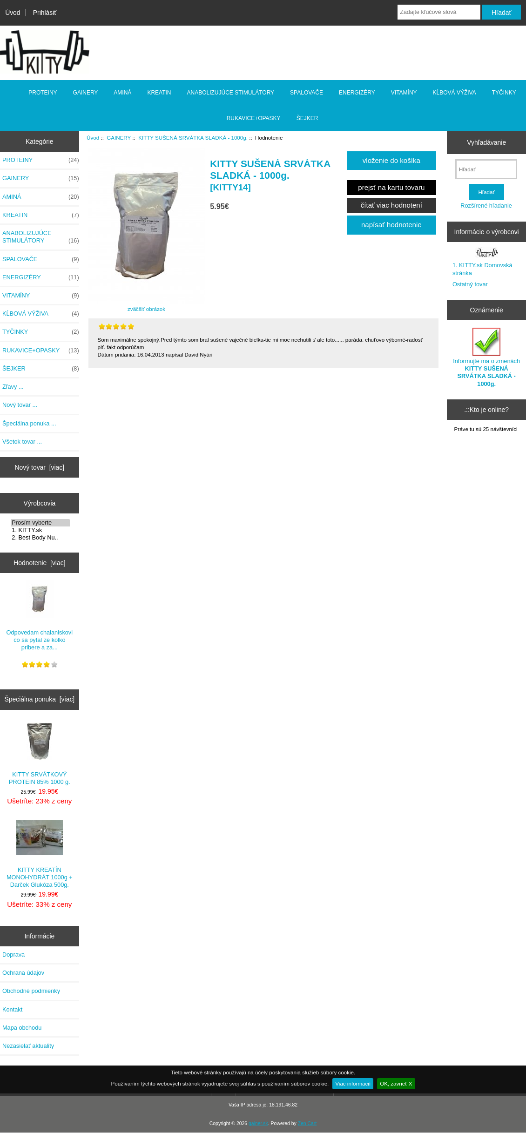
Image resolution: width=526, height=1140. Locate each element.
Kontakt (12, 1009)
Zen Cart (307, 1123)
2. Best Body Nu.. (40, 537)
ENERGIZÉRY (357, 92)
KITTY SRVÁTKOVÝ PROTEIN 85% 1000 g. (39, 753)
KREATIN (159, 92)
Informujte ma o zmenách (486, 357)
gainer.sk (258, 1123)
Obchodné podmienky (31, 990)
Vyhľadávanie (486, 142)
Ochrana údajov (23, 972)
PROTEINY (42, 92)
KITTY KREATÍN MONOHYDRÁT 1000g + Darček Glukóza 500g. (40, 854)
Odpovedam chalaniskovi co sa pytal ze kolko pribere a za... (40, 615)
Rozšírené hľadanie (486, 205)
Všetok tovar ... (22, 441)
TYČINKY (504, 92)
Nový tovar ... (19, 404)
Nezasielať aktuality (28, 1045)
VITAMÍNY (404, 92)
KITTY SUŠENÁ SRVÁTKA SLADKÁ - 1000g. (193, 138)
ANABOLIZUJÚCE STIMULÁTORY (231, 92)
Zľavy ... (13, 386)
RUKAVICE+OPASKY (254, 118)
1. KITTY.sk (40, 530)
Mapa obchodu (21, 1027)
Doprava (13, 954)
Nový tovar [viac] (40, 467)
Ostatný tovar (470, 284)
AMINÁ (122, 92)
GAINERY (119, 138)
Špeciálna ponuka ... (29, 423)
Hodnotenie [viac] (39, 563)
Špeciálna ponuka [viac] (39, 699)
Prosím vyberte (40, 522)
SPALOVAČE (306, 92)
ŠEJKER (307, 118)
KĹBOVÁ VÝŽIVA (454, 92)
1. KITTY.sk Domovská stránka (482, 269)
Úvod (12, 12)
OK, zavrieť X (396, 1083)
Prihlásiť (45, 12)
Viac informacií (353, 1083)
